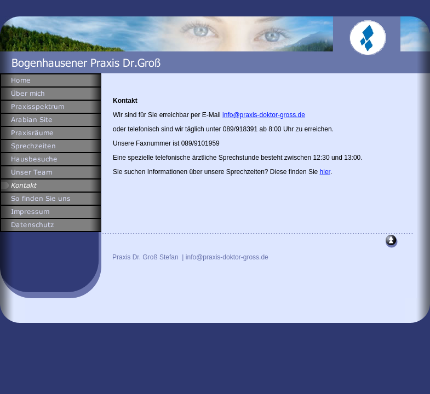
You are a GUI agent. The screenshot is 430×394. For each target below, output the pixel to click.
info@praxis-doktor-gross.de (263, 115)
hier (325, 172)
